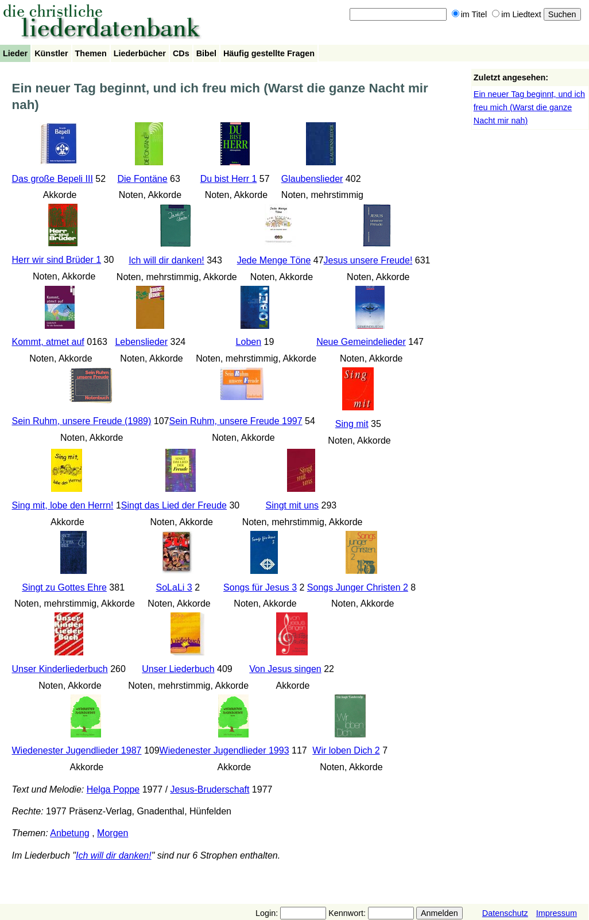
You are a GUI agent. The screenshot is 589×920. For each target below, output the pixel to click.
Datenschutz (505, 913)
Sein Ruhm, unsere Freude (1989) (82, 421)
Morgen (112, 833)
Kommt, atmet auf (48, 342)
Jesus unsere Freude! (368, 260)
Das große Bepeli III (52, 179)
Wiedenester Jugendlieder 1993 (224, 750)
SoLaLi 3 (174, 587)
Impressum (556, 913)
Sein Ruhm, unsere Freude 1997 (235, 421)
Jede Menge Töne (274, 260)
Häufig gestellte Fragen (269, 53)
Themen (91, 53)
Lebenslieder (141, 342)
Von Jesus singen (285, 669)
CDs (181, 53)
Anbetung (70, 833)
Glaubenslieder (312, 179)
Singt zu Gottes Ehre (64, 587)
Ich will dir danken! (166, 260)
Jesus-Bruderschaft (210, 789)
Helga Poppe (113, 789)
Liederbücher (140, 53)
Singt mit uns (292, 505)
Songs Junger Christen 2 (357, 587)
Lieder (15, 53)
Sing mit (352, 424)
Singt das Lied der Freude (174, 505)
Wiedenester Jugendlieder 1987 (77, 750)
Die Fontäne (142, 179)
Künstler (51, 53)
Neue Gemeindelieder (361, 342)
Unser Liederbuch (178, 669)
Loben (249, 342)
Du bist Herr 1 (228, 179)
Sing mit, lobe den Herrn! (63, 505)
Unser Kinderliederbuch (60, 669)
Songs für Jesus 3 (260, 587)
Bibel (206, 53)
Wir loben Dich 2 (345, 750)
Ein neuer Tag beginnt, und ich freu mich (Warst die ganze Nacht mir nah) (529, 107)
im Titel (469, 14)
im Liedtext (516, 14)
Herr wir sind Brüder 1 (57, 260)
